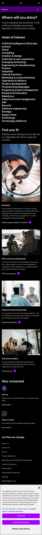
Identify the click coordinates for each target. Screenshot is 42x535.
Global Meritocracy (9, 481)
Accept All (21, 516)
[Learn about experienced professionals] (11, 322)
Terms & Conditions (9, 464)
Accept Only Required (21, 522)
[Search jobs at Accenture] (8, 404)
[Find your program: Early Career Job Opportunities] (11, 273)
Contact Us (6, 447)
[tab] (21, 45)
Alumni (4, 451)
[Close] (39, 487)
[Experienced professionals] (21, 293)
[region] (21, 510)
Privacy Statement (8, 456)
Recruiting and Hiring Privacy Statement (17, 460)
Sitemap (5, 476)
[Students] (21, 173)
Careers (5, 9)
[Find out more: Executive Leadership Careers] (9, 371)
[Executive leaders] (21, 342)
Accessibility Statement (10, 472)
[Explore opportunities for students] (16, 222)
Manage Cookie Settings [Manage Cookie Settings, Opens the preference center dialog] (21, 528)
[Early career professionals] (21, 242)
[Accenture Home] (21, 3)
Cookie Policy (7, 468)
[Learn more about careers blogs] (8, 427)
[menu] (3, 3)
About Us (5, 443)
